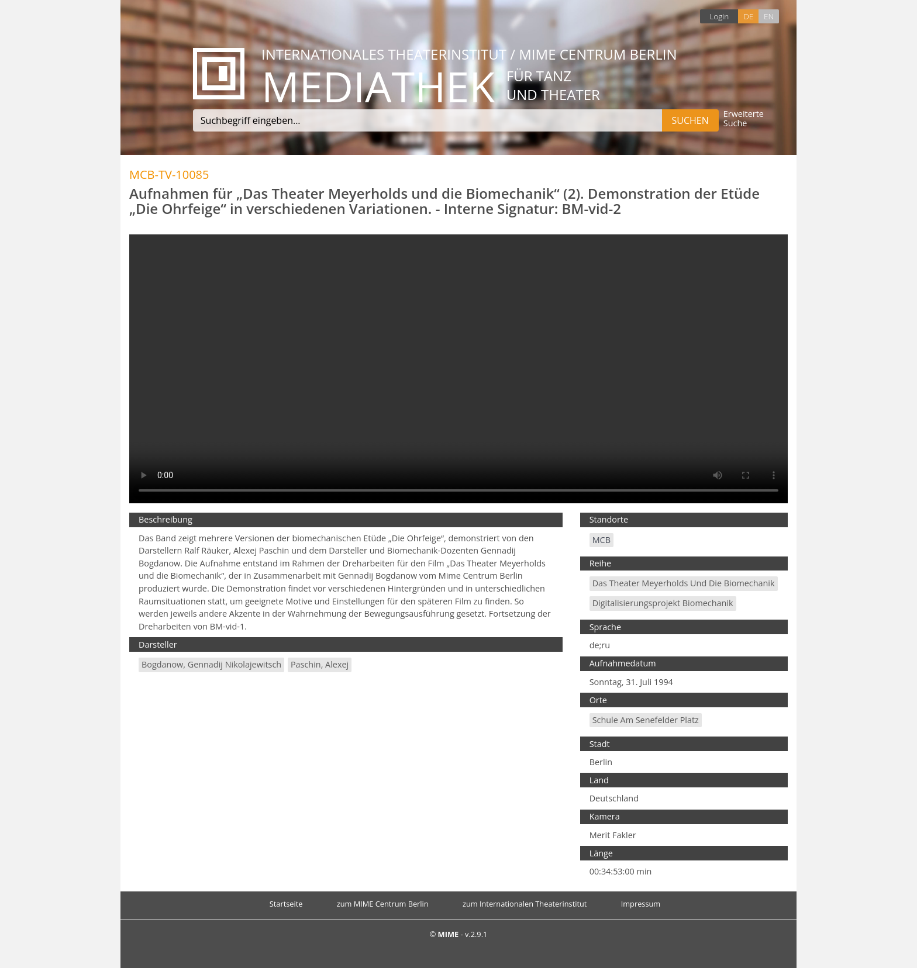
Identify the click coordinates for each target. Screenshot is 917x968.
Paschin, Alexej (320, 664)
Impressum (641, 903)
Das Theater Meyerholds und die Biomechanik (683, 583)
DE (748, 16)
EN (769, 16)
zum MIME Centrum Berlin (383, 903)
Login (719, 16)
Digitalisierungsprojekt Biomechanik (662, 603)
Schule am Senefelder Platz (645, 719)
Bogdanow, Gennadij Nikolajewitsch (211, 664)
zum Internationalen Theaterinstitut (525, 903)
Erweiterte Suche (743, 119)
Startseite (286, 903)
